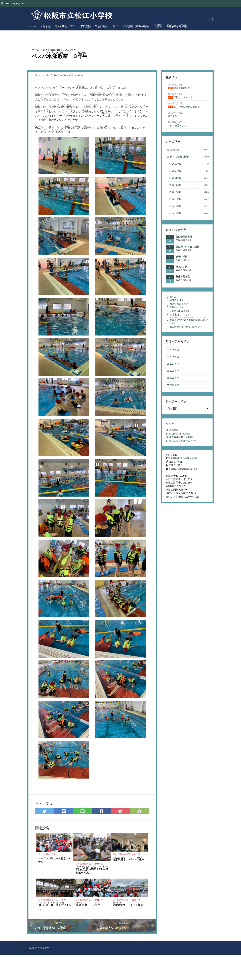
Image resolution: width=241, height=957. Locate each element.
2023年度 (190, 188)
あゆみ (173, 300)
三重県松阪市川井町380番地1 (184, 466)
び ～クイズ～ (129, 906)
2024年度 (136, 856)
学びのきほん (177, 304)
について (180, 320)
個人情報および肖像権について (187, 332)
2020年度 (99, 865)
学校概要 (100, 26)
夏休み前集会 (183, 280)
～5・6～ (128, 860)
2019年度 (190, 217)
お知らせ (45, 26)
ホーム (32, 26)
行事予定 (85, 26)
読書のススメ (177, 312)
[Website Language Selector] (14, 3)
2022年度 (62, 901)
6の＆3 (91, 872)
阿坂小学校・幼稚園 (180, 441)
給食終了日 (181, 270)
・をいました (54, 907)
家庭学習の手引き (180, 308)
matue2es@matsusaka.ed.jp (183, 476)
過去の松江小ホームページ (184, 448)
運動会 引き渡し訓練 (187, 250)
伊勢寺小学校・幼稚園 (181, 444)
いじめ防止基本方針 (181, 315)
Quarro (45, 949)
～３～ (89, 906)
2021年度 (72, 49)
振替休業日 (181, 260)
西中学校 (174, 437)
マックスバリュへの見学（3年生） (54, 861)
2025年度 (190, 174)
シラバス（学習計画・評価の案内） (130, 26)
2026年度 (190, 166)
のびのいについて (187, 327)
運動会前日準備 (184, 240)
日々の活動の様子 (64, 26)
